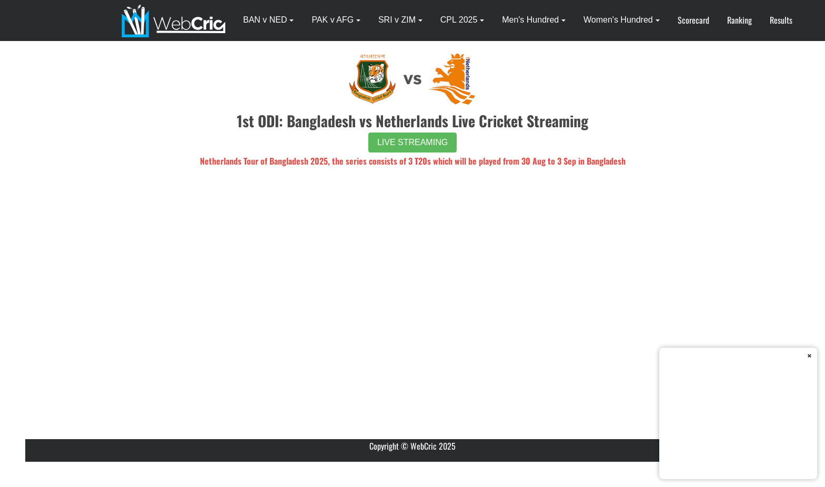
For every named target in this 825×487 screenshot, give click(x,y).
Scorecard (693, 20)
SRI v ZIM (397, 19)
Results (781, 20)
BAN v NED (265, 19)
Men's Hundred (530, 19)
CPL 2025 (459, 19)
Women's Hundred (618, 19)
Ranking (739, 20)
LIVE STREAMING (412, 142)
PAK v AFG (332, 19)
